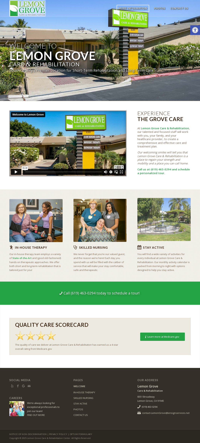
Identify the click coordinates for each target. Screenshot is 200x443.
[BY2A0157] (100, 217)
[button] (195, 30)
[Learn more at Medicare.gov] (162, 337)
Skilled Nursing (93, 247)
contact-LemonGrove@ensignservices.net (166, 413)
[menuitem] (133, 8)
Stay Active (153, 247)
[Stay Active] (139, 247)
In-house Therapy (31, 247)
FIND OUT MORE (36, 415)
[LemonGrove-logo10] (35, 8)
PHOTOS (78, 409)
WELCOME (79, 386)
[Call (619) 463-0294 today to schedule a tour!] (100, 293)
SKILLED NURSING (83, 398)
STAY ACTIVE (80, 403)
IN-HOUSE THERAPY (84, 392)
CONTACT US (80, 415)
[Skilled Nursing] (75, 247)
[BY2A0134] (36, 219)
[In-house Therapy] (11, 247)
